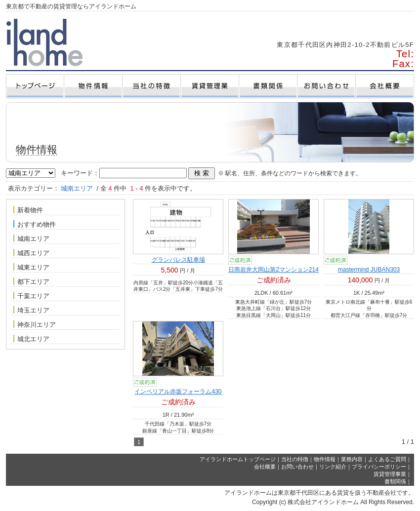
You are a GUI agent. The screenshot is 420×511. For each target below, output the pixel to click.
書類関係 (395, 481)
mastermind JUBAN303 (369, 269)
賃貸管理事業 (390, 474)
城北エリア (31, 339)
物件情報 (325, 459)
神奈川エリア (34, 324)
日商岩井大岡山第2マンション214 (273, 269)
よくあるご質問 (387, 459)
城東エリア (31, 267)
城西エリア (31, 253)
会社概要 (265, 467)
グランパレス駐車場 (178, 259)
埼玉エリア (31, 310)
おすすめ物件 (34, 224)
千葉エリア (31, 296)
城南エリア (31, 238)
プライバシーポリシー (379, 467)
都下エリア (31, 281)
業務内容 (352, 459)
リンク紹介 (332, 467)
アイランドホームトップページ (238, 459)
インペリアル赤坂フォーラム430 (177, 391)
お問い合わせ (297, 467)
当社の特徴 (294, 459)
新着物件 (28, 210)
